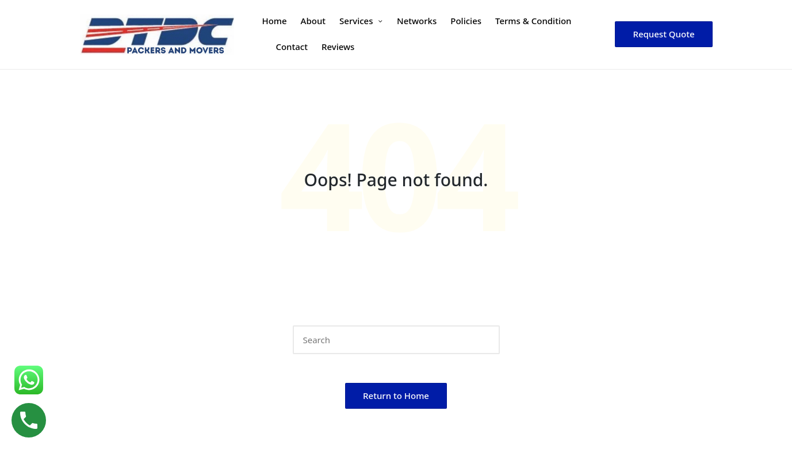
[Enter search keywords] (396, 339)
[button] (663, 34)
